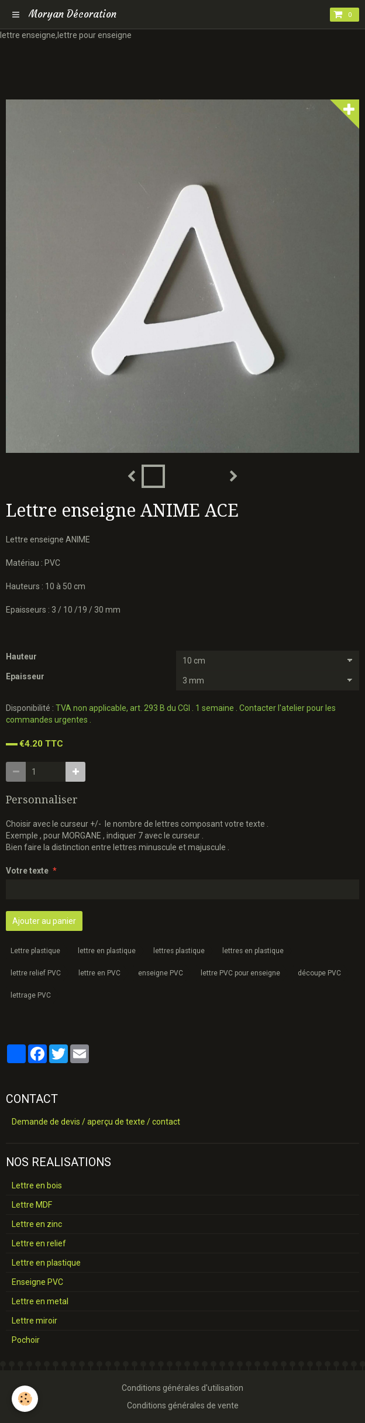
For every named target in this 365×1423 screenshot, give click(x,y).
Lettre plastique (35, 951)
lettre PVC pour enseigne (240, 973)
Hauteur (21, 656)
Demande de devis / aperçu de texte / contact (96, 1121)
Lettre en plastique (46, 1262)
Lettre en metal (40, 1301)
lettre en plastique (107, 951)
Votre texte (27, 870)
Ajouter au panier (44, 921)
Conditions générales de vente (183, 1405)
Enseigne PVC (37, 1282)
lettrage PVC (31, 995)
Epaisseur (25, 676)
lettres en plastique (253, 951)
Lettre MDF (32, 1204)
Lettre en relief (39, 1243)
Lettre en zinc (37, 1224)
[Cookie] (25, 1399)
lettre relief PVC (36, 973)
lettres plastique (179, 951)
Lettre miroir (34, 1320)
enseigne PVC (160, 973)
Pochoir (26, 1340)
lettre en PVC (99, 973)
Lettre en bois (37, 1185)
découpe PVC (319, 973)
